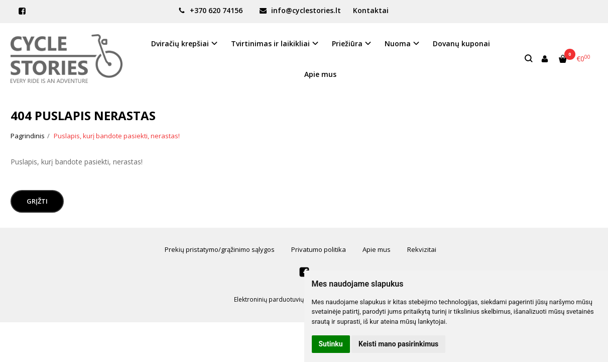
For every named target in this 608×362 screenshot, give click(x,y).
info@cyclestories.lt (300, 10)
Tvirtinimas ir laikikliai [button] (270, 43)
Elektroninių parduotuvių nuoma (279, 299)
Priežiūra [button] (347, 43)
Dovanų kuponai (461, 43)
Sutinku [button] (331, 344)
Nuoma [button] (398, 43)
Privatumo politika (318, 249)
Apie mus (320, 74)
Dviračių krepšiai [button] (180, 43)
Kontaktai (371, 10)
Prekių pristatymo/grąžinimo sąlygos (220, 249)
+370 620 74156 (210, 10)
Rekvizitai (421, 249)
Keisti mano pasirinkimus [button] (398, 344)
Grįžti (37, 201)
